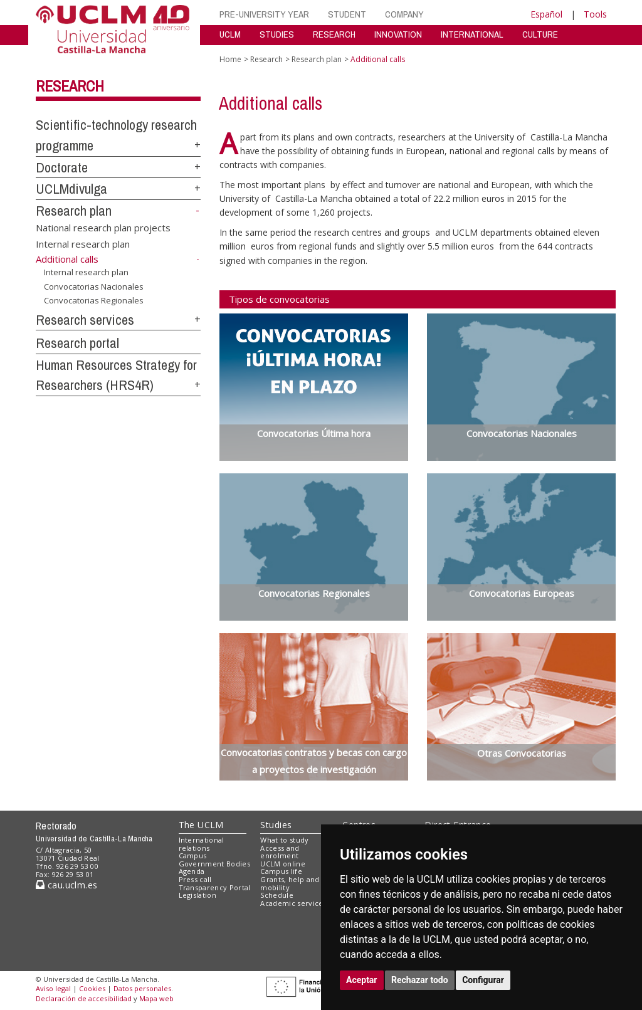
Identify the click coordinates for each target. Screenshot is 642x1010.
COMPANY (404, 14)
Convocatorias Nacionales (94, 286)
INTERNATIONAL (472, 34)
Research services (85, 319)
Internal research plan (83, 243)
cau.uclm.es (66, 885)
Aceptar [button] (361, 980)
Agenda (192, 871)
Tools (595, 14)
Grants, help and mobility (289, 883)
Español (546, 14)
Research (70, 86)
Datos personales (142, 988)
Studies (276, 825)
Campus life (281, 871)
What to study (284, 839)
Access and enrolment (279, 852)
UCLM (230, 34)
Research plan (74, 210)
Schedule (276, 895)
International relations (201, 844)
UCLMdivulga (71, 188)
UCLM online (282, 863)
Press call (195, 879)
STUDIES (277, 34)
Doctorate (62, 167)
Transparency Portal (215, 887)
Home (230, 59)
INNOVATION (398, 34)
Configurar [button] (483, 980)
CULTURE (540, 34)
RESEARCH (334, 34)
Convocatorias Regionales (94, 300)
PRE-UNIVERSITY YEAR (264, 14)
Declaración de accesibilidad (84, 998)
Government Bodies (215, 863)
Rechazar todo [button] (419, 980)
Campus (193, 855)
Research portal (77, 343)
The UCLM (201, 825)
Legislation (198, 895)
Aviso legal (53, 988)
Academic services (293, 903)
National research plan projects (103, 227)
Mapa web (156, 998)
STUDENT (347, 14)
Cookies (92, 988)
